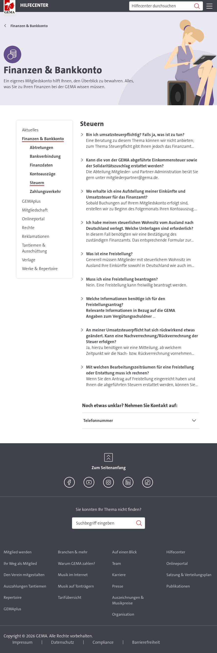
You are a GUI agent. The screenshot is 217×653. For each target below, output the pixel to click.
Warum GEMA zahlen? (76, 563)
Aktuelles (30, 130)
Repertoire (13, 597)
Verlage (28, 260)
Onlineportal (33, 218)
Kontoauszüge (42, 174)
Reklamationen (35, 236)
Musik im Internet (73, 574)
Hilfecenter (175, 552)
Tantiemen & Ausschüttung (34, 248)
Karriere (119, 574)
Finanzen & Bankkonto (43, 138)
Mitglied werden (18, 552)
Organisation (123, 614)
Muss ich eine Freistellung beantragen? (122, 279)
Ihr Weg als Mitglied (20, 563)
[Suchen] (166, 6)
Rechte (28, 227)
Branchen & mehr (72, 552)
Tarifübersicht (69, 597)
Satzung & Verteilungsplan (188, 574)
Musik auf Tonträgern (76, 586)
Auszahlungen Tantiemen (25, 586)
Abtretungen (41, 147)
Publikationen (178, 586)
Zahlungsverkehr (45, 191)
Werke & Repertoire (40, 268)
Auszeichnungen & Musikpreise (128, 600)
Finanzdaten (41, 165)
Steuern (37, 182)
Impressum (22, 642)
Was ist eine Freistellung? (109, 253)
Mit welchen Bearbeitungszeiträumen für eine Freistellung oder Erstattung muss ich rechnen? (140, 370)
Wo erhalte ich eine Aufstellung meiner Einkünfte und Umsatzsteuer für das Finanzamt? (135, 194)
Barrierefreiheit (146, 642)
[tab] (140, 420)
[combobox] (108, 523)
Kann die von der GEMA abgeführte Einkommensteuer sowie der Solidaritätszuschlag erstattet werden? (141, 163)
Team (116, 563)
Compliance (103, 642)
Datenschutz (62, 642)
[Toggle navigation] (209, 6)
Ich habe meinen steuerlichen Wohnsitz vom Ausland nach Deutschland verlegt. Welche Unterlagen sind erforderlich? (140, 225)
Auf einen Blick (124, 552)
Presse (117, 586)
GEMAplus (31, 201)
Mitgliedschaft (35, 210)
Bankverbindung (45, 156)
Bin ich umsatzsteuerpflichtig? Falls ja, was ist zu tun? (135, 134)
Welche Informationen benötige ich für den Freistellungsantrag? (125, 301)
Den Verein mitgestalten (24, 574)
